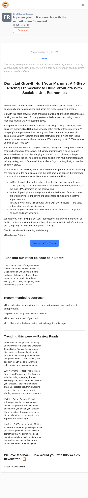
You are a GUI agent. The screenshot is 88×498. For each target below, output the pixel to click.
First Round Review (23, 14)
